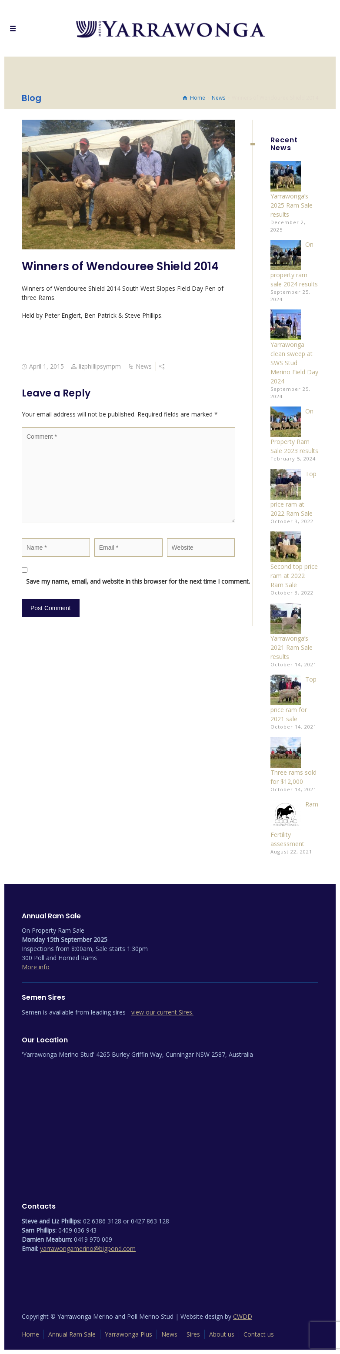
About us (221, 1334)
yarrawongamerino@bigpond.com (88, 1248)
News (144, 366)
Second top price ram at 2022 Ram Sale (294, 575)
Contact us (258, 1334)
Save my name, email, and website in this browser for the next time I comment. (133, 581)
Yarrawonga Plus (128, 1334)
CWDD (242, 1316)
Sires (193, 1334)
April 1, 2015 (46, 366)
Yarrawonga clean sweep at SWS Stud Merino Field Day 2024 (294, 362)
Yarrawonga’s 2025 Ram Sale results (291, 205)
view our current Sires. (162, 1012)
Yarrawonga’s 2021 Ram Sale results (291, 647)
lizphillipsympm (100, 366)
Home (30, 1334)
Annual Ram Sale (72, 1334)
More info (36, 967)
